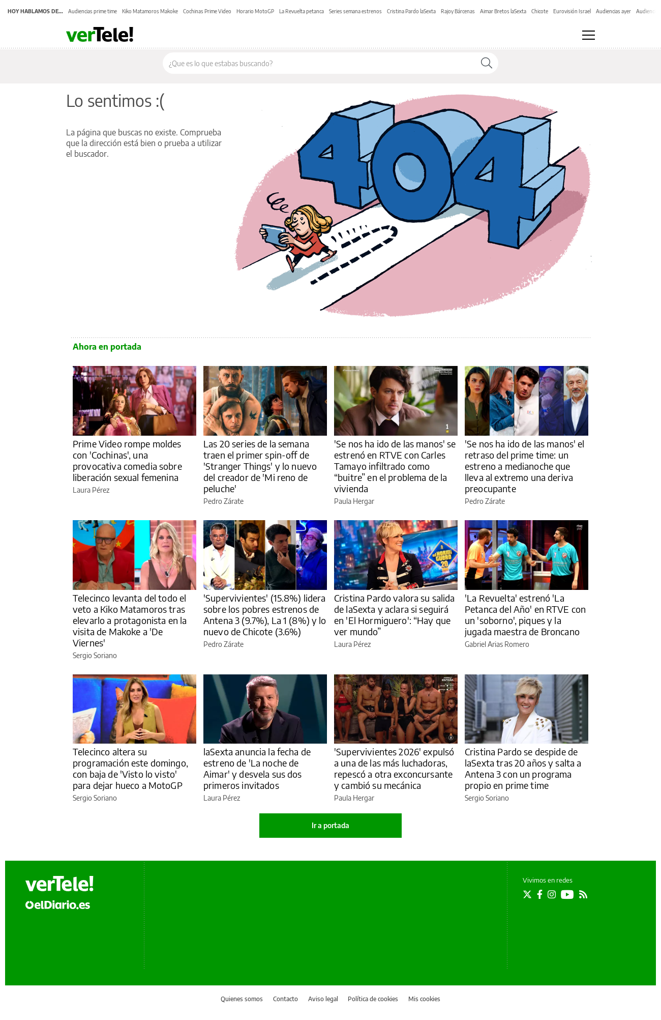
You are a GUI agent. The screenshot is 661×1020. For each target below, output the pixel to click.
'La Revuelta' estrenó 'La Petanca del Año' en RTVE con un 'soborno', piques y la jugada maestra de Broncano (525, 614)
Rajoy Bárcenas (458, 11)
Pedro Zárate (223, 501)
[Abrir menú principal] (588, 35)
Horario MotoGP (255, 11)
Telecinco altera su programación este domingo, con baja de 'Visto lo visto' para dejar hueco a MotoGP (130, 768)
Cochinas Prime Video (207, 11)
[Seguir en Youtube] (567, 894)
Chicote (539, 11)
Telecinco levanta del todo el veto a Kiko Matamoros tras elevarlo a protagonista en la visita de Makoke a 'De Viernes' (130, 620)
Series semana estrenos (355, 11)
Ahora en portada (107, 347)
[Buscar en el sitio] (319, 63)
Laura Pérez (91, 490)
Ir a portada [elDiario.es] (330, 825)
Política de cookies (373, 999)
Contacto (285, 999)
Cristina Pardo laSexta (411, 11)
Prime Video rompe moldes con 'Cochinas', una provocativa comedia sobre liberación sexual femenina (127, 460)
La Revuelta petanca (301, 11)
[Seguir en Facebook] (540, 894)
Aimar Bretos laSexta (503, 11)
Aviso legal (323, 999)
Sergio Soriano (95, 655)
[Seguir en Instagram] (552, 894)
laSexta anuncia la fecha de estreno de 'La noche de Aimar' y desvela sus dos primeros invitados (257, 768)
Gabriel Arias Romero (497, 644)
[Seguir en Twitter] (527, 894)
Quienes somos (242, 999)
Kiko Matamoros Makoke (150, 11)
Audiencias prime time (92, 11)
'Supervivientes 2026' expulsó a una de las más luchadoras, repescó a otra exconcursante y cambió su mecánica (394, 768)
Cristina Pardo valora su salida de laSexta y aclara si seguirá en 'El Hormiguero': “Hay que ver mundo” (394, 614)
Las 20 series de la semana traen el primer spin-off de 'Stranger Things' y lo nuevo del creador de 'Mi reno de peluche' (260, 466)
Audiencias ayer (613, 11)
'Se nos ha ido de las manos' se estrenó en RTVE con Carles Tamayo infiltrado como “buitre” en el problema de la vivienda (395, 466)
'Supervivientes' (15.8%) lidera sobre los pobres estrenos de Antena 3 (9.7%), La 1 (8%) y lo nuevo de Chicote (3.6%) (264, 614)
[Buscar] (486, 63)
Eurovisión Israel (572, 11)
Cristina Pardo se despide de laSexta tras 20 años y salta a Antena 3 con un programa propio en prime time (523, 768)
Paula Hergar (354, 501)
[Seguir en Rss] (583, 894)
